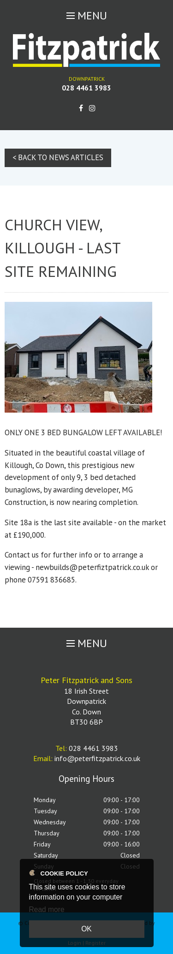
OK (86, 929)
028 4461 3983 (86, 87)
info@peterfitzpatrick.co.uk (97, 758)
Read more (47, 909)
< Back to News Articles (57, 157)
